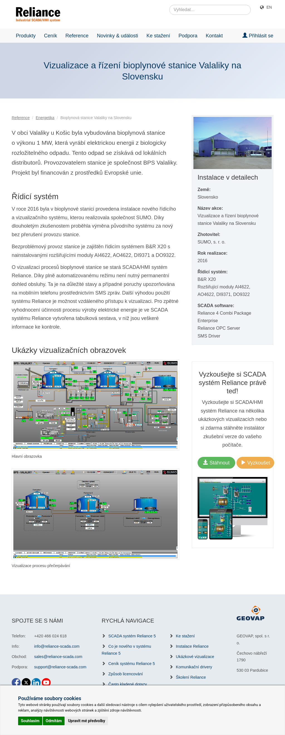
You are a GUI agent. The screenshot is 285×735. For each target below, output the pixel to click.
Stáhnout (216, 463)
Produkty (26, 35)
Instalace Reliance (192, 646)
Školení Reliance (191, 677)
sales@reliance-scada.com (58, 656)
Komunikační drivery (194, 667)
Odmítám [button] (54, 721)
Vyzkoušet (255, 463)
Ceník (50, 35)
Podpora (187, 35)
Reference (77, 35)
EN (269, 7)
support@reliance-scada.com (60, 667)
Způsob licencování (125, 674)
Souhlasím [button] (30, 721)
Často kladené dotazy (127, 684)
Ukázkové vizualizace (195, 656)
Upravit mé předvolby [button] (86, 721)
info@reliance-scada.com (57, 646)
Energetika (45, 117)
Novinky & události (117, 35)
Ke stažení (158, 35)
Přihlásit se (257, 35)
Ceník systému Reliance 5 (131, 663)
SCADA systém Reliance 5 (132, 636)
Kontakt (214, 35)
